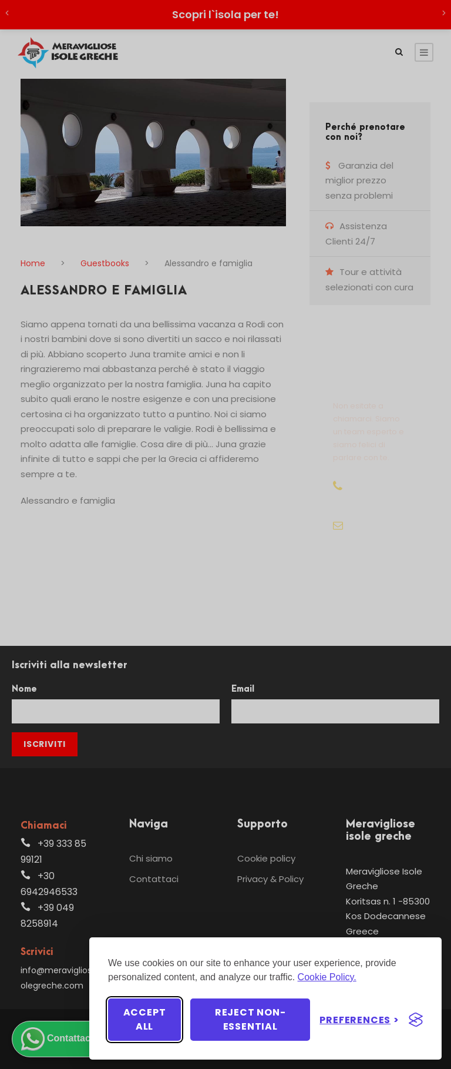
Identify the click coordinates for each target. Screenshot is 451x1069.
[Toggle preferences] (359, 1020)
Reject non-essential (250, 1019)
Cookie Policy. (327, 977)
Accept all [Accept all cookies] (144, 1019)
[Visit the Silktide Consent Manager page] (416, 1020)
